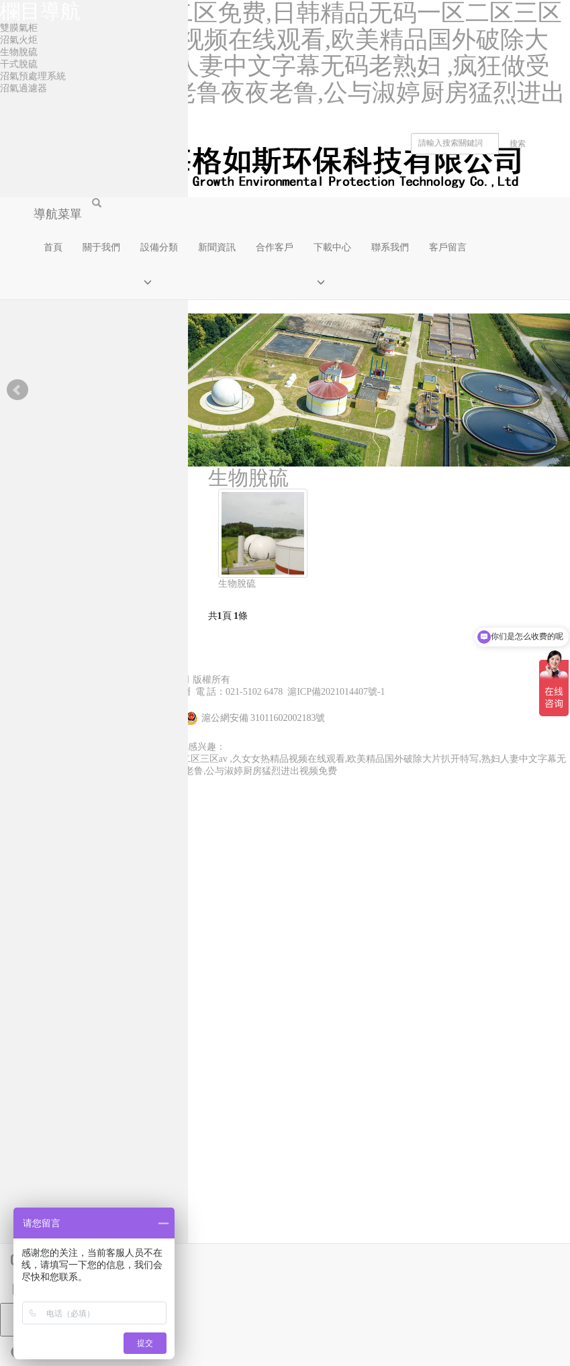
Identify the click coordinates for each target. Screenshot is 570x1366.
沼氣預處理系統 (33, 76)
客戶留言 (448, 247)
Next (552, 390)
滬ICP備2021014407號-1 (336, 692)
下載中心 (332, 247)
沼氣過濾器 (23, 88)
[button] (159, 281)
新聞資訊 (217, 247)
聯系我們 (390, 247)
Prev (17, 390)
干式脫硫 (19, 64)
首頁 (53, 247)
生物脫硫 (237, 584)
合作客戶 (274, 247)
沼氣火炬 (19, 40)
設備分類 (159, 247)
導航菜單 (58, 214)
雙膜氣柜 (19, 28)
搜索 (518, 143)
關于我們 (101, 247)
